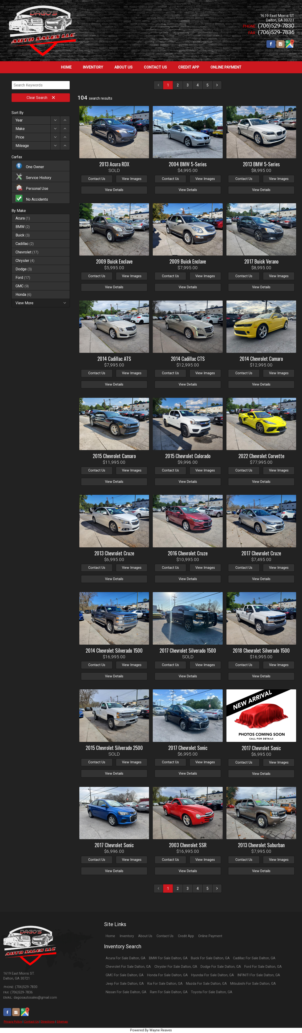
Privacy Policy (13, 1021)
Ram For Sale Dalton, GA (169, 992)
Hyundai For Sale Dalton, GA (212, 975)
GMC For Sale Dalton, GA (125, 975)
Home (110, 936)
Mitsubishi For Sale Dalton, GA (253, 984)
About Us (145, 936)
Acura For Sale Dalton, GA (125, 958)
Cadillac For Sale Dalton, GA (254, 958)
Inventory (127, 936)
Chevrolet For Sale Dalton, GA (128, 967)
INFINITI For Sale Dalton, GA (258, 975)
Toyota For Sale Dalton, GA (211, 992)
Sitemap (62, 1021)
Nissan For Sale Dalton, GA (126, 992)
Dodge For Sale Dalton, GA (221, 967)
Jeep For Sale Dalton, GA (125, 984)
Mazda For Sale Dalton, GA (206, 984)
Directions (48, 1021)
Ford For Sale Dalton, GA (263, 967)
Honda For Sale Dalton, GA (167, 975)
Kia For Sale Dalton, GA (165, 984)
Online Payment (210, 936)
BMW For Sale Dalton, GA (168, 958)
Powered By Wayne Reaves (151, 1030)
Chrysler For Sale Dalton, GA (175, 967)
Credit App (186, 936)
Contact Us (31, 1021)
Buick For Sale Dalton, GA (210, 958)
